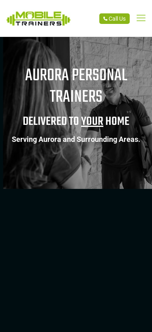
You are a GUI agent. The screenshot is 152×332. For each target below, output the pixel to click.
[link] (141, 18)
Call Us (114, 18)
